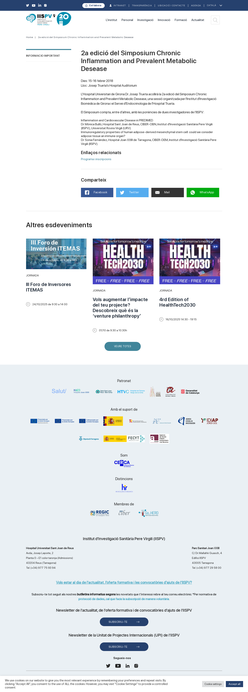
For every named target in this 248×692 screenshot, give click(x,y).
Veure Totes (123, 348)
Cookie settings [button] (213, 684)
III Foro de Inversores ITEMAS (48, 287)
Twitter (129, 192)
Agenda (196, 5)
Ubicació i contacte (171, 5)
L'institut (111, 20)
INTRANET (120, 5)
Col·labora (95, 5)
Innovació (164, 20)
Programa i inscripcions (96, 159)
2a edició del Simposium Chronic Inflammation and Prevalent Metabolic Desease (86, 37)
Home (29, 37)
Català (211, 5)
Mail (162, 192)
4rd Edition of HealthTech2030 (177, 302)
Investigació (145, 20)
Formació (181, 20)
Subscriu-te (118, 621)
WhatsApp (202, 192)
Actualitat (197, 20)
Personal (127, 20)
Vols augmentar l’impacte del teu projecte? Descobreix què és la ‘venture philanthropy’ (120, 308)
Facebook (96, 192)
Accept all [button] (234, 684)
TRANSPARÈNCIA (142, 5)
